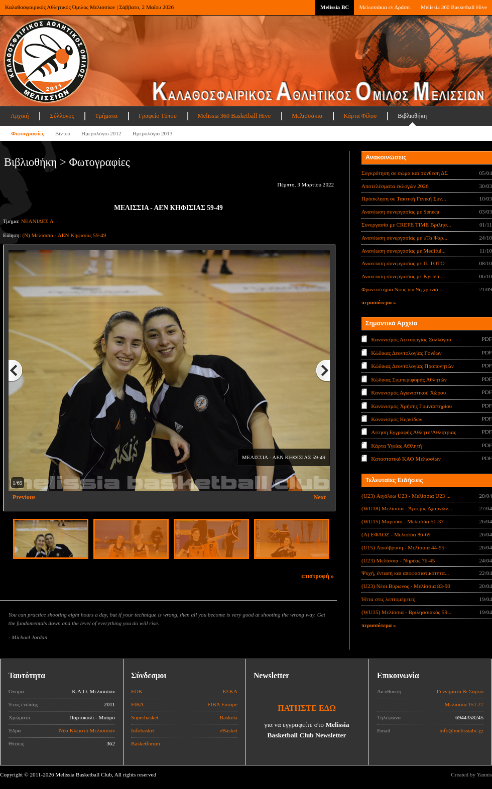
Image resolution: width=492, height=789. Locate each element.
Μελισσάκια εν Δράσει (384, 7)
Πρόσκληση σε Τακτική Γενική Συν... (403, 198)
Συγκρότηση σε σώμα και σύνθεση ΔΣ (404, 173)
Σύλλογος (62, 115)
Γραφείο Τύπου (158, 115)
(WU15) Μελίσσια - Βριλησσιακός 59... (406, 612)
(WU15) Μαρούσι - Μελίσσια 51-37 (402, 521)
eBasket (228, 730)
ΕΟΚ (137, 691)
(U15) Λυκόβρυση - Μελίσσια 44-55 (402, 547)
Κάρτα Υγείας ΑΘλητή (396, 446)
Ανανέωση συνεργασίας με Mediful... (403, 251)
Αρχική (20, 115)
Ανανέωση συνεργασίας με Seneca (400, 212)
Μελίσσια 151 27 (463, 704)
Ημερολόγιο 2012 (101, 133)
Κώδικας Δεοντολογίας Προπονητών (412, 366)
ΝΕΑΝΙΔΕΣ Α (37, 221)
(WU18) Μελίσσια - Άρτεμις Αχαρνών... (406, 508)
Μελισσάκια (307, 115)
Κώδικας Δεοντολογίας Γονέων (406, 352)
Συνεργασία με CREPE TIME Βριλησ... (406, 225)
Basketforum (145, 743)
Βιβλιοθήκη (412, 115)
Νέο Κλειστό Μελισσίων (87, 730)
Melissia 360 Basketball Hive (454, 7)
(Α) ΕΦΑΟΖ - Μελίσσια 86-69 (396, 534)
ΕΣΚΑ (229, 691)
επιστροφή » (317, 575)
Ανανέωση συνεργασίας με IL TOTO (402, 263)
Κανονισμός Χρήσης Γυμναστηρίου (411, 406)
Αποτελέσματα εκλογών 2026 (395, 186)
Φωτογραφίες (27, 133)
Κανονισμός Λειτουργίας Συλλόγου (411, 339)
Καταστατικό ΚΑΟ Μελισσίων (406, 459)
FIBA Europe (222, 704)
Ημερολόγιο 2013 (153, 133)
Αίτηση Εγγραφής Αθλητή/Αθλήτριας (413, 432)
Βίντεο (62, 133)
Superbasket (145, 717)
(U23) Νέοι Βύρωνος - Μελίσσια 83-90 (405, 586)
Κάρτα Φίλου (360, 115)
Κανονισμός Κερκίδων (396, 419)
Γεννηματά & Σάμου (460, 691)
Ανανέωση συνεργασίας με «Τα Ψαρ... (404, 238)
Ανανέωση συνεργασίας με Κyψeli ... (403, 276)
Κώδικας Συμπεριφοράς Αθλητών (409, 379)
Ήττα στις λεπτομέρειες (388, 599)
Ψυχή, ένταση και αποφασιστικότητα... (405, 573)
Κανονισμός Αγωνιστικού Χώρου (408, 392)
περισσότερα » (378, 302)
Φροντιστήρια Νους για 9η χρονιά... (401, 289)
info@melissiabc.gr (461, 730)
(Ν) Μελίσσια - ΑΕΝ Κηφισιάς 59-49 (64, 235)
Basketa (228, 717)
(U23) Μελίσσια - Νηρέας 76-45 (398, 560)
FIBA (137, 704)
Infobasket (143, 730)
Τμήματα (106, 115)
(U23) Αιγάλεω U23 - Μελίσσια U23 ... (406, 496)
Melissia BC (334, 7)
